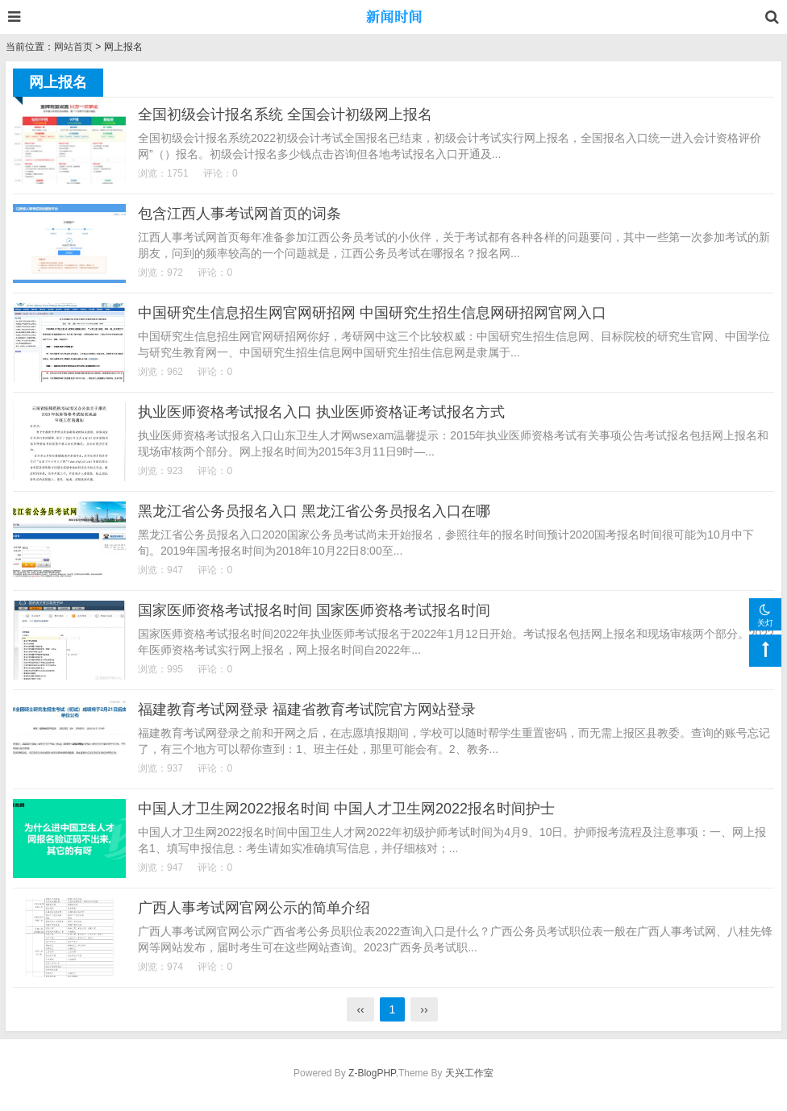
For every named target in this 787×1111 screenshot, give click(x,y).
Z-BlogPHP (371, 1073)
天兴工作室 (469, 1073)
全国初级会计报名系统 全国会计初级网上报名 (285, 114)
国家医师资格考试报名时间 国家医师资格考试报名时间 (314, 610)
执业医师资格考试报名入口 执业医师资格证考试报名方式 (321, 412)
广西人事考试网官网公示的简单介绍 (254, 908)
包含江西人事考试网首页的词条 (239, 214)
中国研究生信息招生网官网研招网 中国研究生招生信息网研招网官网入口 (372, 313)
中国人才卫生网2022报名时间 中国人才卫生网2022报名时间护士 (346, 809)
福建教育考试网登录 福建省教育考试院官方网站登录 (307, 709)
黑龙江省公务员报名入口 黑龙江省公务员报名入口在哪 (314, 511)
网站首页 (73, 46)
